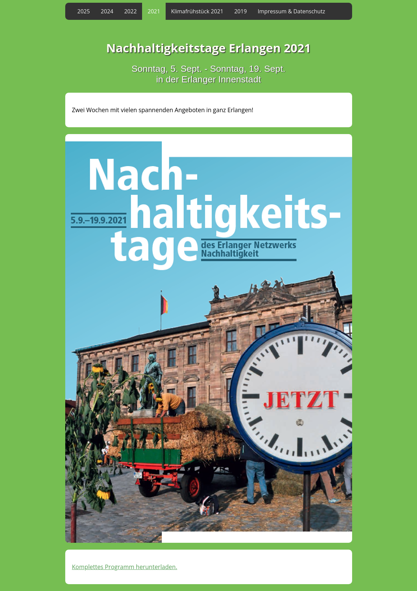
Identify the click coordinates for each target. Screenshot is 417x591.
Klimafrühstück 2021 (197, 11)
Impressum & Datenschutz (291, 11)
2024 (107, 11)
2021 (154, 11)
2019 (240, 11)
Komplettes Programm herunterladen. (124, 567)
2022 (130, 11)
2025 (84, 11)
